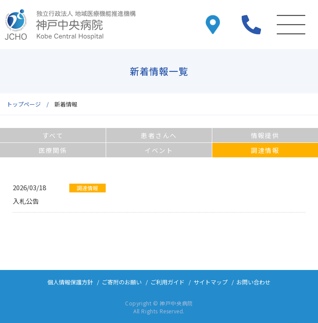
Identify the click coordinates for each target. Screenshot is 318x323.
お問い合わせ (253, 282)
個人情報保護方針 (70, 282)
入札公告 (26, 201)
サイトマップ (210, 282)
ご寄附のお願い (122, 282)
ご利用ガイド (167, 282)
